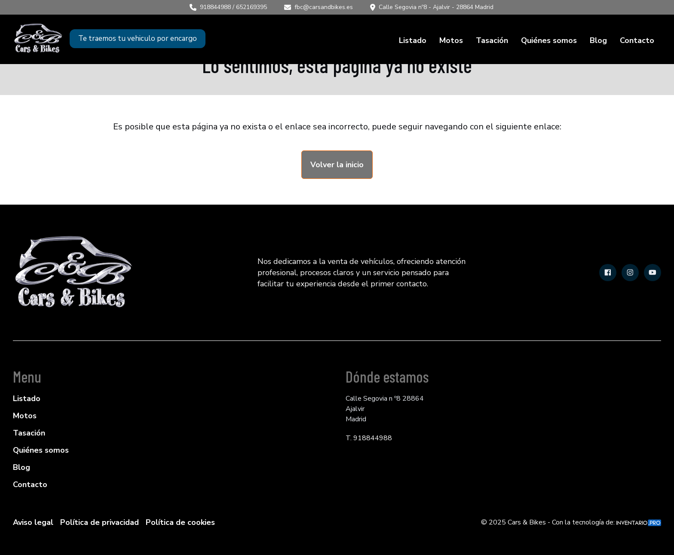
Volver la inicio (337, 164)
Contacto (637, 40)
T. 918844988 (369, 438)
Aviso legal (33, 522)
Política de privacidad (99, 522)
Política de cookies (180, 522)
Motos (451, 40)
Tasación (492, 40)
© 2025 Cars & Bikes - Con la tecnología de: (571, 522)
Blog (598, 40)
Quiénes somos (549, 40)
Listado (412, 40)
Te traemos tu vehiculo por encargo (137, 38)
